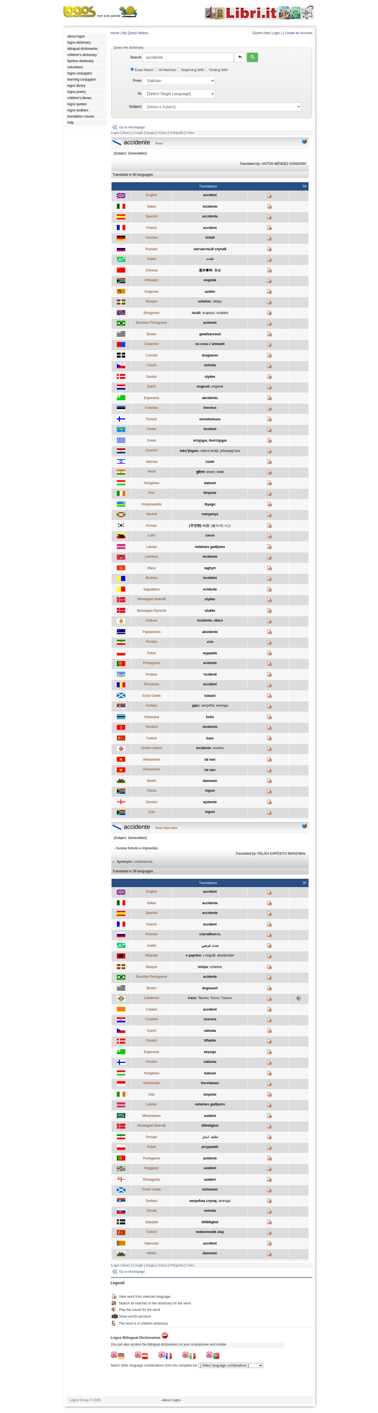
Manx (151, 568)
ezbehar (204, 301)
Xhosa (151, 791)
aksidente (210, 632)
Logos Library (121, 133)
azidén (210, 292)
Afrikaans (152, 280)
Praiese (151, 674)
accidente (210, 216)
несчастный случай (210, 249)
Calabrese (151, 998)
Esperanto (151, 398)
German (151, 238)
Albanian (151, 955)
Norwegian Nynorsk (151, 611)
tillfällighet (209, 1222)
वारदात (210, 472)
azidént (210, 1180)
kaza (210, 738)
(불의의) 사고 (221, 526)
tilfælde (210, 1040)
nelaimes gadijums (210, 1104)
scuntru (218, 748)
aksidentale (225, 955)
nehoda (210, 365)
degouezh (210, 988)
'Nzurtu (203, 998)
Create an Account (298, 33)
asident (210, 1116)
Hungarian (151, 483)
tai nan (210, 759)
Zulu (151, 812)
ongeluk (209, 280)
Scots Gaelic (151, 696)
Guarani (152, 450)
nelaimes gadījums (210, 547)
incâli (196, 313)
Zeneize (152, 802)
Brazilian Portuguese (151, 323)
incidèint (210, 578)
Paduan (151, 620)
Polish (151, 653)
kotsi (210, 717)
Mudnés (152, 578)
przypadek (210, 1147)
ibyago (210, 504)
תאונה (209, 462)
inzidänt (222, 313)
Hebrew (151, 462)
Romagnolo (151, 1180)
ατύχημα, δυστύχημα (210, 440)
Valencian (151, 1243)
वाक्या (220, 472)
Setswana (151, 717)
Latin (151, 535)
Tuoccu (226, 998)
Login (276, 33)
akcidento (210, 398)
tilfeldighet (210, 1126)
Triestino (151, 727)
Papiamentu (152, 632)
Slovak (152, 1211)
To (140, 94)
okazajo (210, 1052)
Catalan (151, 1009)
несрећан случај (203, 1201)
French (151, 228)
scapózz (208, 313)
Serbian (151, 705)
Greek (151, 440)
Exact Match (142, 70)
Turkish (151, 738)
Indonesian (151, 1083)
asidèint (210, 1168)
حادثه (210, 642)
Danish (151, 377)
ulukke (210, 611)
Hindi (151, 472)
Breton (151, 334)
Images (151, 133)
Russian (151, 249)
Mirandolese (151, 1116)
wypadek (210, 653)
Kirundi (151, 514)
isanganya (210, 514)
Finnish (151, 419)
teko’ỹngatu (189, 451)
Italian (151, 206)
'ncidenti (210, 674)
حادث (210, 259)
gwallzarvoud (210, 334)
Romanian (151, 684)
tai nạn (210, 770)
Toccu (214, 998)
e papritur (193, 955)
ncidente (210, 589)
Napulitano (151, 589)
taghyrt (210, 568)
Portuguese (151, 663)
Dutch (151, 386)
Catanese (151, 344)
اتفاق (205, 1137)
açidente (210, 802)
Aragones (151, 292)
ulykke (210, 377)
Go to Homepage (132, 127)
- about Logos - (171, 1400)
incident (209, 429)
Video (190, 133)
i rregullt (209, 955)
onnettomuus (210, 419)
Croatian (151, 1019)
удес (196, 705)
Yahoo (162, 133)
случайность (210, 934)
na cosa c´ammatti (210, 344)
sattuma (209, 1062)
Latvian (151, 547)
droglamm (210, 355)
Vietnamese (151, 759)
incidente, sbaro (210, 620)
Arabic (151, 259)
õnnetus (210, 408)
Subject (135, 107)
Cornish (151, 355)
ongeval (203, 386)
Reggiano (151, 1168)
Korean (151, 526)
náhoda (210, 1031)
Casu (192, 998)
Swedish (151, 1222)
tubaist (210, 696)
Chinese (151, 270)
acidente (210, 323)
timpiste (209, 493)
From (137, 81)
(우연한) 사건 (199, 526)
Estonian (151, 408)
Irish (152, 493)
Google (138, 133)
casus (210, 535)
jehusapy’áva (230, 451)
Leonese (151, 557)
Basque (151, 301)
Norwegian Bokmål (152, 599)
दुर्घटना (200, 472)
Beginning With (191, 70)
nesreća (210, 1019)
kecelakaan (210, 1083)
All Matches (165, 70)
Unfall (210, 238)
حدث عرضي (210, 946)
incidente (210, 206)
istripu (217, 301)
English (151, 195)
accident (210, 195)
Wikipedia (177, 133)
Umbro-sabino (151, 748)
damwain (210, 781)
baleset (210, 483)
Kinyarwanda (151, 504)
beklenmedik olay (210, 1232)
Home (115, 33)
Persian (151, 642)
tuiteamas (210, 1189)
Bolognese (152, 313)
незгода (222, 705)
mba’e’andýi (210, 451)
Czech (151, 365)
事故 (217, 270)
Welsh (151, 781)
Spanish (151, 216)
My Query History (135, 33)
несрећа (207, 705)
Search (136, 57)
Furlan (151, 429)
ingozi (210, 791)
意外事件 (205, 270)
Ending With (216, 70)
